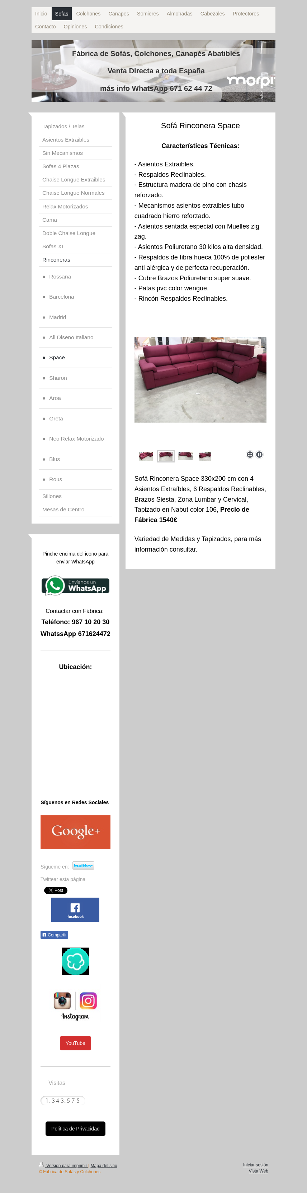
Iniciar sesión (255, 1164)
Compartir (54, 935)
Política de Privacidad (75, 1129)
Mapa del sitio (104, 1165)
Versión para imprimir (63, 1165)
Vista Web (258, 1171)
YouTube (75, 1043)
